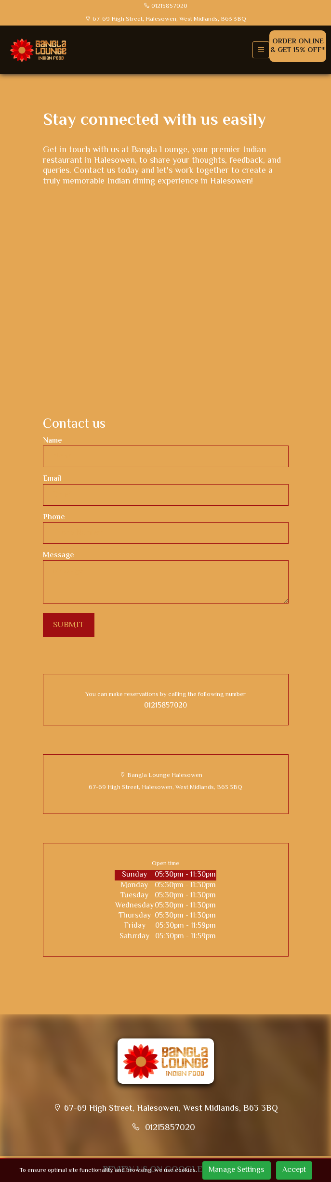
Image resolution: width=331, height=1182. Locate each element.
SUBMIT (68, 625)
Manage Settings (237, 1170)
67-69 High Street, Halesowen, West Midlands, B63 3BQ (165, 787)
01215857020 (165, 706)
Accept (294, 1170)
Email (52, 479)
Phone (54, 517)
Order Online (297, 46)
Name (52, 441)
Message (58, 555)
